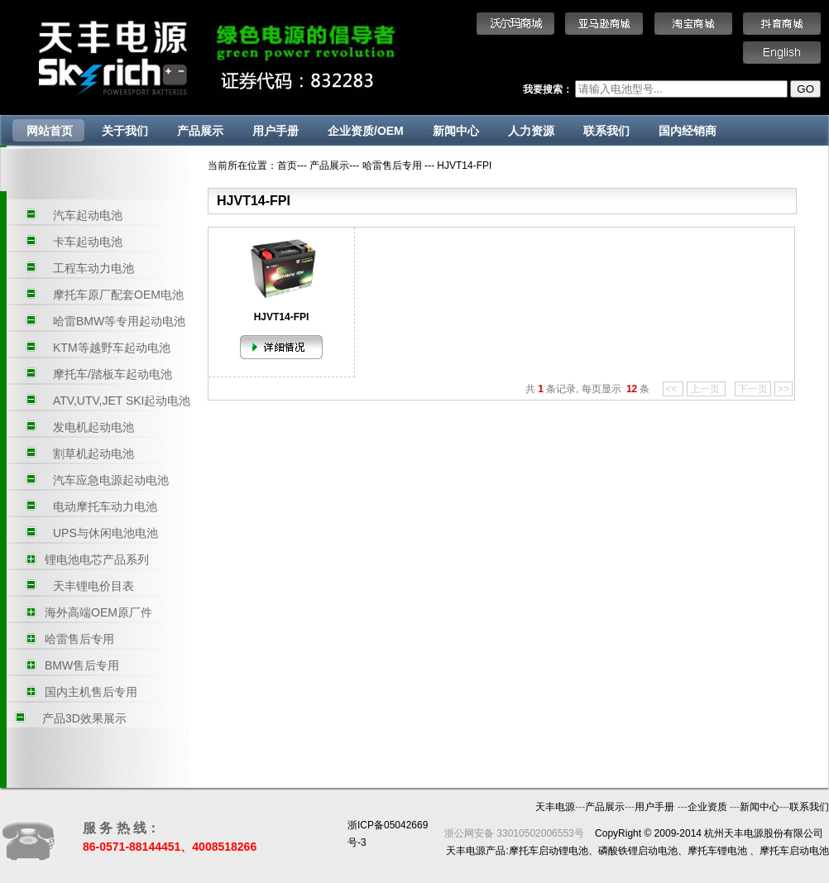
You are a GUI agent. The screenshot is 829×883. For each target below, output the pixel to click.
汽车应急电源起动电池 (111, 480)
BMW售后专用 (82, 665)
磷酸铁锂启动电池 (638, 851)
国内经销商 (687, 130)
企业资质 (709, 807)
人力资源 (531, 130)
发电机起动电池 (93, 427)
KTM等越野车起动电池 (111, 347)
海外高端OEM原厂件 (98, 612)
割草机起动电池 (93, 453)
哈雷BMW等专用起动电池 (119, 321)
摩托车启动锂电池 (548, 851)
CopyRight (618, 833)
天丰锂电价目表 (93, 586)
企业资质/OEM (366, 130)
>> (783, 389)
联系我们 (606, 130)
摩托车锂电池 (717, 851)
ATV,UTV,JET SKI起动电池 (122, 400)
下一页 (753, 389)
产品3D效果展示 (84, 718)
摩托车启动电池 (794, 851)
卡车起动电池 (87, 241)
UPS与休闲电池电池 (105, 533)
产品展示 (200, 130)
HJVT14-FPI (464, 165)
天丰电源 (555, 807)
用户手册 (275, 130)
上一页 (706, 389)
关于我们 (125, 130)
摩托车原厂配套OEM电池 (118, 294)
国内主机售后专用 (91, 691)
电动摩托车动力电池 (105, 506)
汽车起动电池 (87, 215)
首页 (287, 165)
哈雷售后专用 (79, 638)
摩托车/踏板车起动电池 (112, 374)
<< (673, 389)
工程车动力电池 (93, 268)
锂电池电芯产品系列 (97, 559)
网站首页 (49, 130)
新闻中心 (456, 130)
